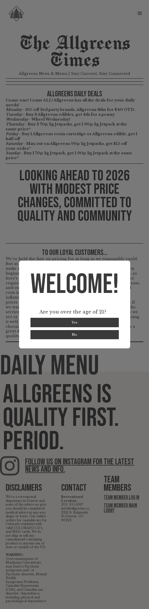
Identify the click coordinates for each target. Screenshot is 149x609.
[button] (142, 13)
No (74, 335)
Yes (74, 322)
